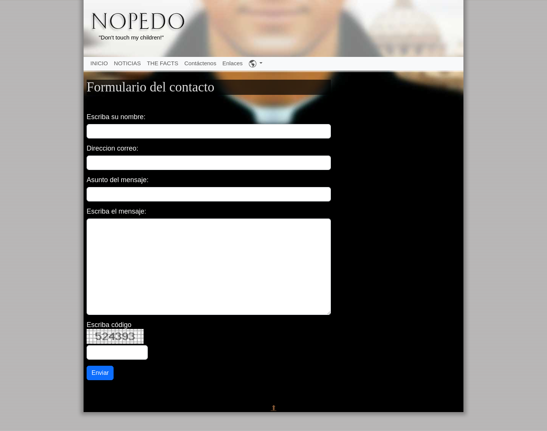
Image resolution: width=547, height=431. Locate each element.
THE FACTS (163, 63)
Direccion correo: (112, 148)
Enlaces (232, 63)
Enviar (100, 373)
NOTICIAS (127, 63)
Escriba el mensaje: (116, 211)
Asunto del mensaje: (118, 180)
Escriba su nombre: (116, 117)
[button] (256, 64)
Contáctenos (200, 63)
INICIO (99, 63)
